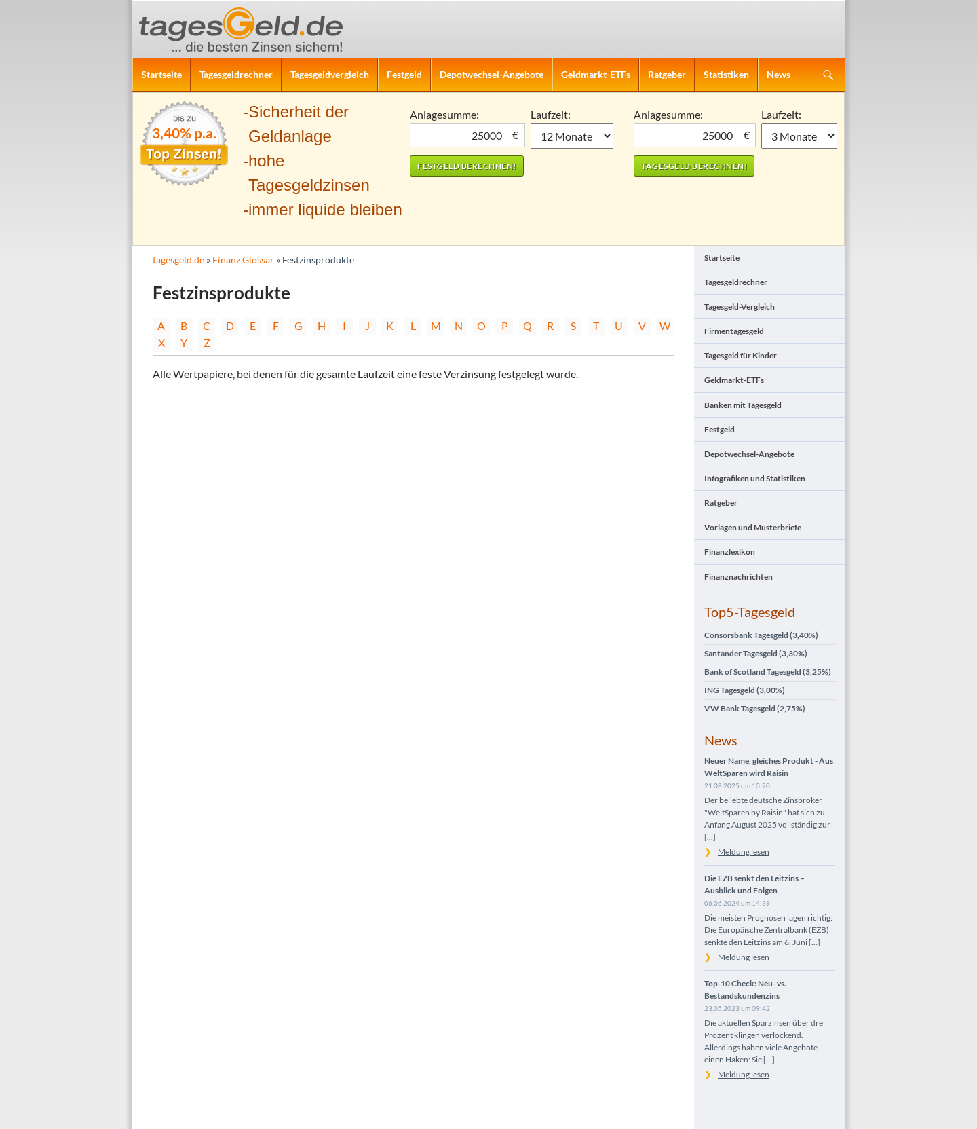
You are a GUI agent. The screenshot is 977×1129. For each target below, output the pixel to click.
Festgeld (404, 74)
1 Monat (572, 136)
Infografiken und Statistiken (754, 478)
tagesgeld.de (178, 259)
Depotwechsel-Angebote (491, 74)
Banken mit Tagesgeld (743, 405)
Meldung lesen (743, 852)
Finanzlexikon (729, 552)
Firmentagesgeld (734, 331)
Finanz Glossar (243, 259)
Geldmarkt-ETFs (595, 74)
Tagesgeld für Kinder (740, 355)
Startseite (161, 74)
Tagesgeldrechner (236, 74)
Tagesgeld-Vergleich (739, 306)
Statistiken (726, 74)
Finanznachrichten (738, 577)
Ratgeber (667, 74)
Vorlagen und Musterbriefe (752, 527)
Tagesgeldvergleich (329, 74)
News (778, 74)
